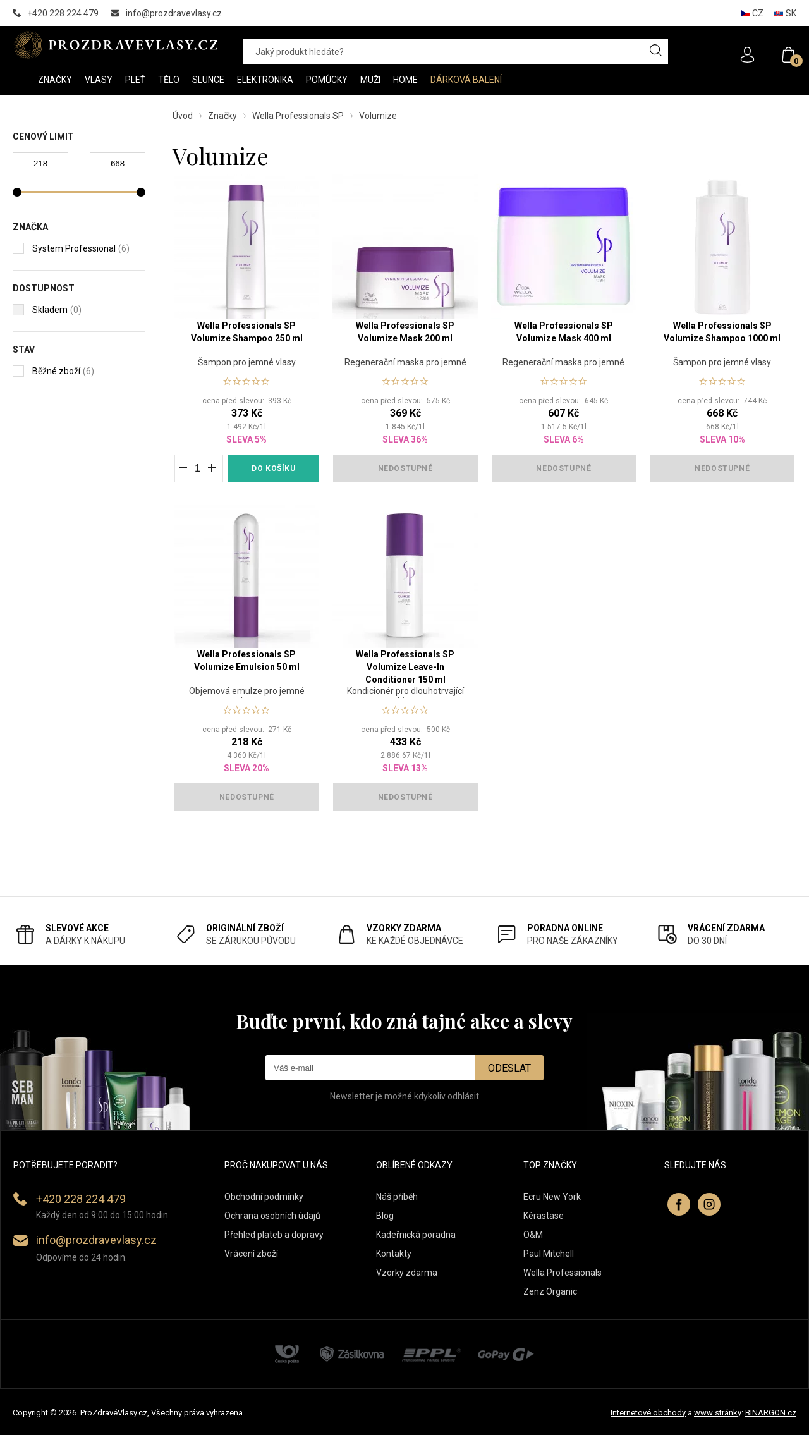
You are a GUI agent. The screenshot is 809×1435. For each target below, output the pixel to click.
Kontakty (393, 1254)
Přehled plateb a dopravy (274, 1235)
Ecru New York (552, 1197)
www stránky (717, 1412)
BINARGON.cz (770, 1412)
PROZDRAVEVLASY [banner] (115, 44)
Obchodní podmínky (263, 1197)
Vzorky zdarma (406, 1272)
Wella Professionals (562, 1272)
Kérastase (543, 1216)
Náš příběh (397, 1197)
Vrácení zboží (251, 1254)
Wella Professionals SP (298, 116)
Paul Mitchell (548, 1254)
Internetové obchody (648, 1412)
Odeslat (509, 1068)
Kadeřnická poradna (416, 1235)
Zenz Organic (550, 1291)
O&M (533, 1235)
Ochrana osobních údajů (272, 1216)
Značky (222, 116)
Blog (385, 1216)
